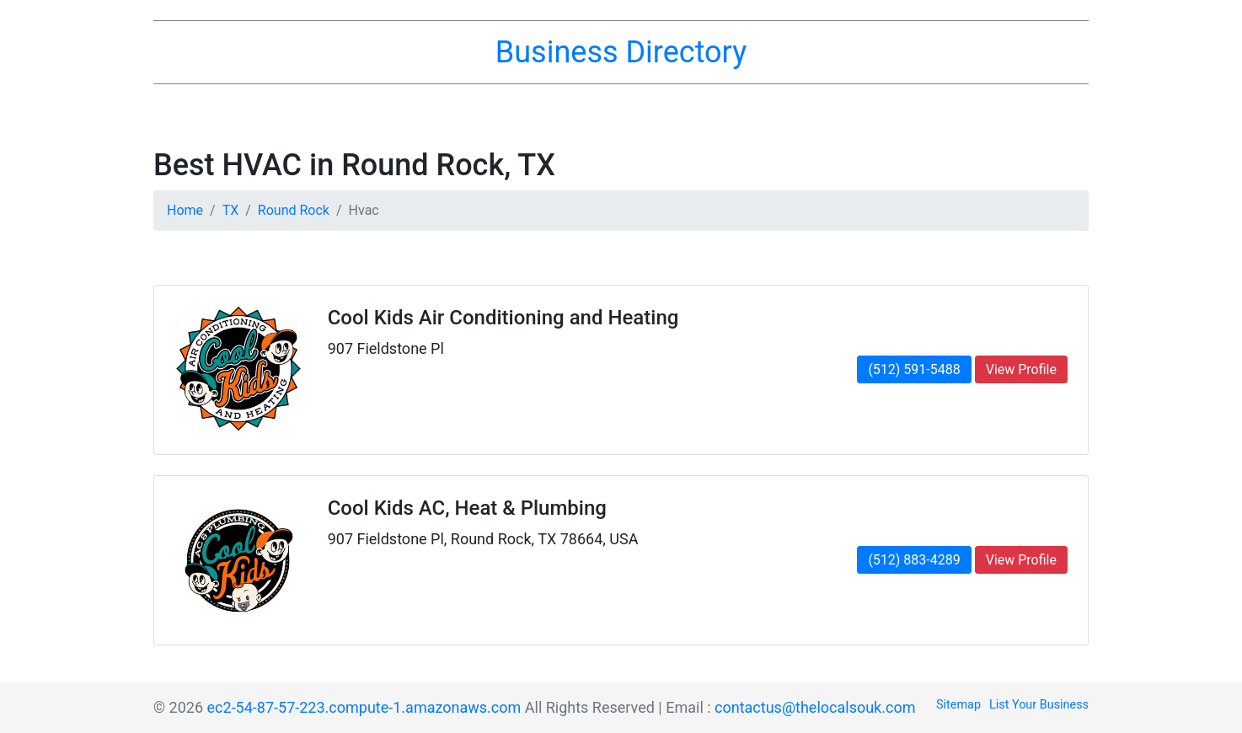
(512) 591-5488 (914, 369)
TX (230, 210)
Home (185, 210)
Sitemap (958, 705)
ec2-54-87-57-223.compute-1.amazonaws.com (364, 707)
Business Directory (621, 52)
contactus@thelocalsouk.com (815, 707)
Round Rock (293, 210)
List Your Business (1039, 705)
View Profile (1021, 369)
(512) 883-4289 (914, 560)
